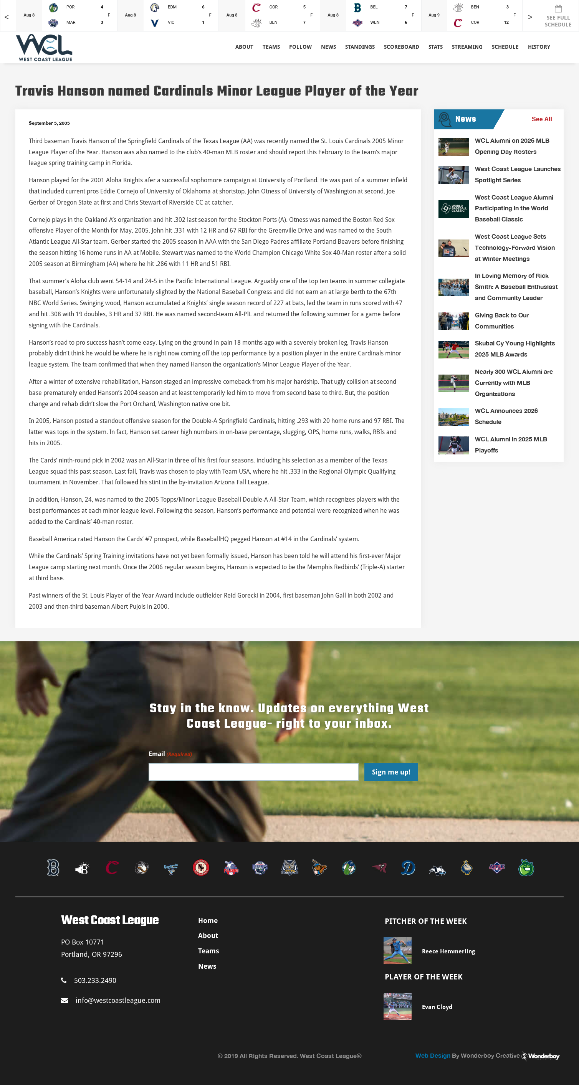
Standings (360, 47)
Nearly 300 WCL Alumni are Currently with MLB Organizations (514, 382)
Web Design (432, 1055)
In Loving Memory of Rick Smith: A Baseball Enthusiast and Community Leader (516, 286)
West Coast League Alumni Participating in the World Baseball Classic (514, 208)
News (328, 47)
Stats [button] (435, 47)
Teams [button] (271, 47)
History (539, 47)
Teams (208, 951)
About (244, 47)
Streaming (467, 47)
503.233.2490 (88, 980)
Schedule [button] (505, 47)
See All (542, 119)
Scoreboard (401, 47)
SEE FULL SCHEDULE (558, 16)
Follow (300, 47)
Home (208, 921)
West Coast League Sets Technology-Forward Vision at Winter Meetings (515, 247)
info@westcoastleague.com (110, 1000)
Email (170, 754)
